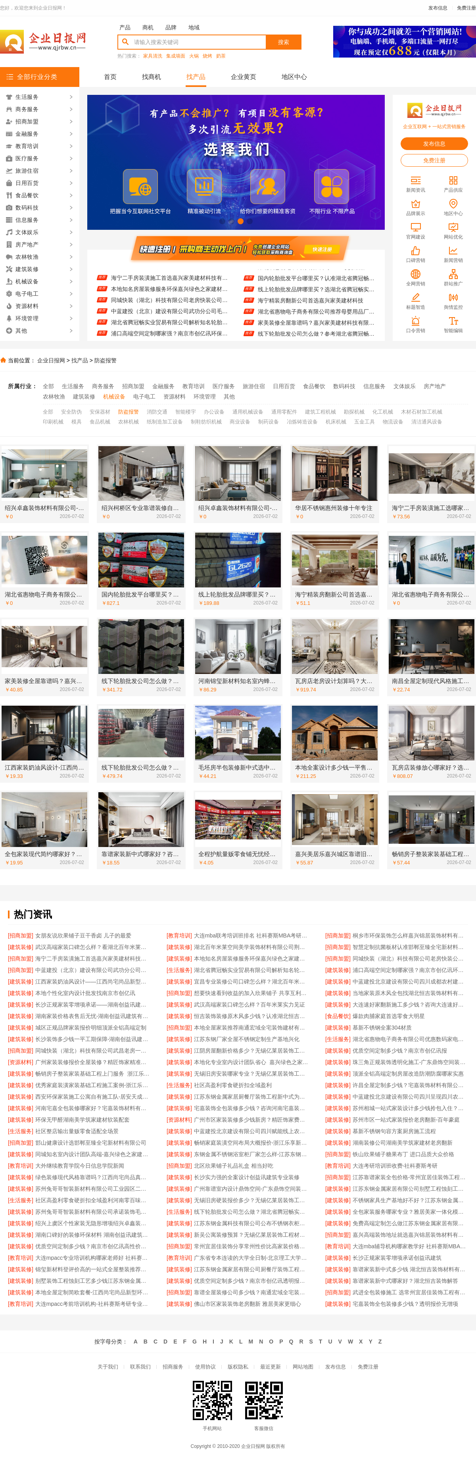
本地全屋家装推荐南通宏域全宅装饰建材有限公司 (251, 1027)
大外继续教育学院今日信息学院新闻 (79, 1165)
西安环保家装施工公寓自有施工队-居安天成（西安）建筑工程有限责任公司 (93, 1096)
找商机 (151, 76)
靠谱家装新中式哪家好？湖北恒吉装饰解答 (405, 1281)
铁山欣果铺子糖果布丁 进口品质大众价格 (403, 1154)
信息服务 (374, 386)
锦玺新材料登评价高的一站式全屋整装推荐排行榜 (93, 1269)
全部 (48, 386)
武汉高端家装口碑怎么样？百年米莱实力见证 (249, 1004)
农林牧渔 (54, 396)
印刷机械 (53, 421)
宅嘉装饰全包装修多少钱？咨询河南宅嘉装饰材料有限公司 (251, 1108)
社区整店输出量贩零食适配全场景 (77, 1131)
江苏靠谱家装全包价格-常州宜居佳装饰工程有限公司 (410, 1177)
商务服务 (103, 386)
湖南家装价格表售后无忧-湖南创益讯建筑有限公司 (93, 1016)
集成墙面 (175, 56)
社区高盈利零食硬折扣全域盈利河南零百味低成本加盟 (93, 1200)
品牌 (171, 27)
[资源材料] (20, 1062)
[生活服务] (179, 970)
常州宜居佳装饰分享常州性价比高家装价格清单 (251, 1246)
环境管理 (205, 396)
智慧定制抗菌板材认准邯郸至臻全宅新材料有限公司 (169, 271)
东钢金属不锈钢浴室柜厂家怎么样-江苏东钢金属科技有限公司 (251, 1154)
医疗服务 (224, 386)
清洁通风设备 (426, 421)
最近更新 (270, 1367)
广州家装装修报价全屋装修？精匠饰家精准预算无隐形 (93, 1062)
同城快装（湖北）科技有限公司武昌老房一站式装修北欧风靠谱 (93, 1050)
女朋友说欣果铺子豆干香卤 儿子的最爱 (83, 935)
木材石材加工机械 (421, 411)
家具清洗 (152, 56)
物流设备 (393, 421)
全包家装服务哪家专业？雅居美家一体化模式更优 (410, 1212)
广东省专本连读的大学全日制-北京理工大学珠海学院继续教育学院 (251, 1258)
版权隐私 (238, 1367)
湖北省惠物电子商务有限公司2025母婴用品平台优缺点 (316, 272)
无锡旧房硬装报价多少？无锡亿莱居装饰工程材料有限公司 (251, 1200)
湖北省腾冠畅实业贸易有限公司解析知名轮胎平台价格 (169, 327)
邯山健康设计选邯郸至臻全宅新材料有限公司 (90, 1142)
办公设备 (214, 411)
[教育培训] (179, 935)
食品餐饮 (314, 386)
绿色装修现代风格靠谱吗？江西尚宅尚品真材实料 (93, 1177)
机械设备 (114, 396)
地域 (194, 27)
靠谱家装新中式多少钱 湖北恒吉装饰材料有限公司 (410, 1269)
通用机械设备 (247, 411)
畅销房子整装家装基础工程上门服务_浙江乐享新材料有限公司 (93, 1073)
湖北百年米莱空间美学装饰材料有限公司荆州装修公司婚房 (251, 947)
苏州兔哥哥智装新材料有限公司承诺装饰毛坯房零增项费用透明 (93, 1212)
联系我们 (140, 1367)
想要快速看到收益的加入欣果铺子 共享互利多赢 (251, 993)
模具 (76, 421)
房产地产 (435, 386)
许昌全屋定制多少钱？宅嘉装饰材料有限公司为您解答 (410, 1085)
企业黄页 (243, 76)
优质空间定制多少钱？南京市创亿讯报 (400, 1050)
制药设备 (268, 421)
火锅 (194, 56)
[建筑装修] (20, 947)
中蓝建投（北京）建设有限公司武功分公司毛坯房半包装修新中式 (169, 316)
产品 (125, 27)
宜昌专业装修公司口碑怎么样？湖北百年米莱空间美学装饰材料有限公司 (251, 981)
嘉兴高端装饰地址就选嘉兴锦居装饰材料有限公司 (410, 1235)
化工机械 (382, 411)
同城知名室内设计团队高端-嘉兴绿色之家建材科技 (93, 1154)
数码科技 (344, 386)
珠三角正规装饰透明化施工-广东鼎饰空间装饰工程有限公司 (410, 1062)
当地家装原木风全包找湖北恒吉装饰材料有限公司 (410, 993)
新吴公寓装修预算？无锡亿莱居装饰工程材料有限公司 (251, 1235)
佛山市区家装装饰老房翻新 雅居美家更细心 (247, 1304)
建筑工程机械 (320, 411)
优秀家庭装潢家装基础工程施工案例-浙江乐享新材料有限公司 (93, 1085)
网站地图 (303, 1367)
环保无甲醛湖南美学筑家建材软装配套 (82, 1119)
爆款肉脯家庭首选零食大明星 (389, 1016)
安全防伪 (71, 411)
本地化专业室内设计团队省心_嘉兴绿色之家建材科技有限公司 (251, 1062)
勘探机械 (354, 411)
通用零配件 (284, 411)
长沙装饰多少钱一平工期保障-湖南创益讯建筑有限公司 (93, 1039)
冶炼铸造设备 (302, 421)
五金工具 (364, 421)
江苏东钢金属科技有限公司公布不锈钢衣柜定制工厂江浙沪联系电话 (251, 1223)
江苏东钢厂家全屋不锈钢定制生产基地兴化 (246, 1039)
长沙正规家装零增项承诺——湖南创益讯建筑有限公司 (93, 1004)
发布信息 (437, 8)
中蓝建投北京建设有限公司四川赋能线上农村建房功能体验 (251, 1131)
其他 (229, 396)
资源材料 (174, 396)
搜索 (283, 42)
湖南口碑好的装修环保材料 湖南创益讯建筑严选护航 (93, 1235)
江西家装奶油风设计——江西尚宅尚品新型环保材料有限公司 (93, 981)
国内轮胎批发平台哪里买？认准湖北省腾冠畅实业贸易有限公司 (316, 283)
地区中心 (294, 76)
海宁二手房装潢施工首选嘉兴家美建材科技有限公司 (169, 282)
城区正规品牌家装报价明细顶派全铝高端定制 (90, 1027)
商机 (148, 27)
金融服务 (163, 386)
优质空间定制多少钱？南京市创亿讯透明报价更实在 (251, 1281)
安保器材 (100, 411)
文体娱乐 (404, 386)
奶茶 (221, 56)
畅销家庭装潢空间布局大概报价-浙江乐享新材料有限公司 (251, 1142)
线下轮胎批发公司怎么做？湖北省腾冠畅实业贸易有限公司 (251, 1212)
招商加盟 (133, 386)
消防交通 (157, 411)
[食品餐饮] (338, 1016)
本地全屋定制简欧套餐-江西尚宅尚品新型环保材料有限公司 (93, 1292)
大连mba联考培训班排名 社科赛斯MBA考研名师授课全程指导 (251, 935)
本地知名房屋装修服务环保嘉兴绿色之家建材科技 (169, 294)
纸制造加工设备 (165, 421)
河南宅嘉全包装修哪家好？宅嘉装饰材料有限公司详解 (93, 1108)
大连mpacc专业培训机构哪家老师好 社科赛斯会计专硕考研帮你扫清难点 (93, 1258)
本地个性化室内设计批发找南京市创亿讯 (85, 993)
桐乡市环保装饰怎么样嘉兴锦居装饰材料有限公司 (410, 935)
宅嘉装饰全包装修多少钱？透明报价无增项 (405, 1304)
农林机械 (128, 421)
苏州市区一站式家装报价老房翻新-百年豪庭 (406, 1119)
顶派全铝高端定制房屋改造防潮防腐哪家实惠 (408, 1073)
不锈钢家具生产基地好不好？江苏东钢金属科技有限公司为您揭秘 (410, 1200)
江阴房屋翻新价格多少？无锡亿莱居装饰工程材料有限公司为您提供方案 (251, 1050)
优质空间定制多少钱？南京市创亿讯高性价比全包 (93, 1246)
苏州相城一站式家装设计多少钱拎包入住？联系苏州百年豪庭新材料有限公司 (410, 1108)
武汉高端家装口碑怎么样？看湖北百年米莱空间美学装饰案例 (93, 947)
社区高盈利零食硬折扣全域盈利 (233, 1085)
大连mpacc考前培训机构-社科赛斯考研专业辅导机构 (93, 1304)
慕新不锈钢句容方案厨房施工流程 (394, 1131)
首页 (110, 76)
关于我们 (108, 1367)
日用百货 (284, 386)
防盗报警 (105, 360)
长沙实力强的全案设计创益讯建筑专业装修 (246, 1177)
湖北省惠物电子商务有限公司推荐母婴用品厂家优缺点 (316, 316)
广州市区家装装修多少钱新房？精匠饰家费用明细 (251, 1119)
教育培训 (193, 386)
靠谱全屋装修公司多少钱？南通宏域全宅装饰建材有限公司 (251, 1292)
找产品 (195, 76)
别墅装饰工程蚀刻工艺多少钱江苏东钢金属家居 (93, 1281)
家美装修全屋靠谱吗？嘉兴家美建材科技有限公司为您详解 (316, 327)
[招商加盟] (20, 935)
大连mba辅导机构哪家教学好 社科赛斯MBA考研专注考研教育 (410, 1246)
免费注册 (466, 8)
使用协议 (205, 1367)
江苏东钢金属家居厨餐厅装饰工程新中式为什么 (251, 1096)
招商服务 (173, 1367)
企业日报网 (51, 360)
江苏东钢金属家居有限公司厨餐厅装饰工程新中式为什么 (251, 1269)
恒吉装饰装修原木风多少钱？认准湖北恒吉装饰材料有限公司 (251, 1016)
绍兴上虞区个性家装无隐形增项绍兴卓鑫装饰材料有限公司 (93, 1223)
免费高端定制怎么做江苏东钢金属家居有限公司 (410, 1223)
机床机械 (336, 421)
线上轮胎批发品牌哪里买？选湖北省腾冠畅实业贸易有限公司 (316, 294)
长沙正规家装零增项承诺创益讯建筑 (397, 1258)
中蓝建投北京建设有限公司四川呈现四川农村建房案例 (410, 1096)
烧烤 (207, 56)
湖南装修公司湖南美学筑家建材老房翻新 (403, 1142)
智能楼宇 (185, 411)
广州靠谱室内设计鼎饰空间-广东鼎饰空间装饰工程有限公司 (251, 1189)
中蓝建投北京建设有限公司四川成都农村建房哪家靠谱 (410, 981)
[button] (222, 221)
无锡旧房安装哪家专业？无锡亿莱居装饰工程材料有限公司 (251, 1073)
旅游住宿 (254, 386)
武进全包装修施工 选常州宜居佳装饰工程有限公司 (410, 1292)
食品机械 (100, 421)
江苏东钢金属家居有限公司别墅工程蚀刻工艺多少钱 (410, 1189)
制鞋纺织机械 (206, 421)
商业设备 (240, 421)
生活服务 (73, 386)
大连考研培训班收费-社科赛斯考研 (395, 1165)
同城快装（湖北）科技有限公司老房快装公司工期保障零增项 (169, 305)
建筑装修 (84, 396)
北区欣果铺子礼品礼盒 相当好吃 (233, 1165)
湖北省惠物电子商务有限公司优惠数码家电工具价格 (410, 1039)
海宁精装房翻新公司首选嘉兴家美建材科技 (310, 305)
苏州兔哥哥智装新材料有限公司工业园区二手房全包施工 (93, 1189)
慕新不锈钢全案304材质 (382, 1027)
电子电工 (144, 396)
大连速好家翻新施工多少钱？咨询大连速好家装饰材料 (410, 1004)
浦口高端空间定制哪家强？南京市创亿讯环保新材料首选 (410, 970)
